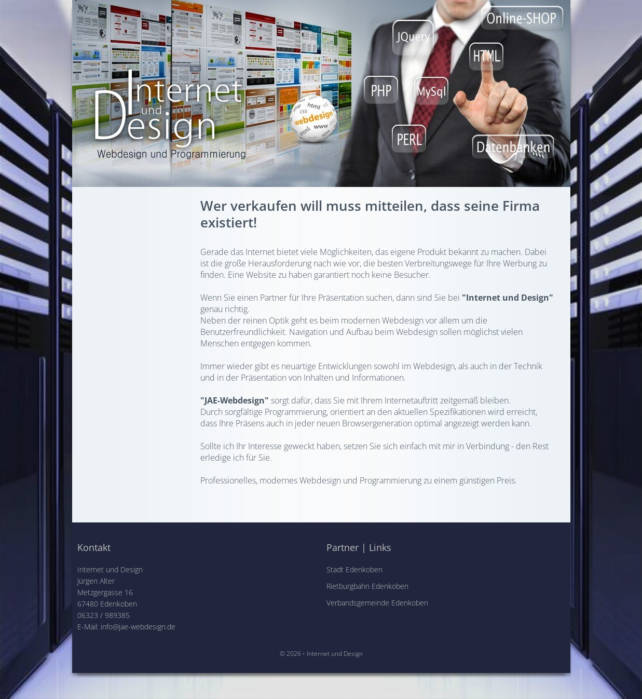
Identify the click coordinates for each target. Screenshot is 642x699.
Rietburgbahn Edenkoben (367, 586)
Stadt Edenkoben (354, 569)
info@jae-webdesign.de (138, 626)
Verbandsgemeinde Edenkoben (377, 603)
